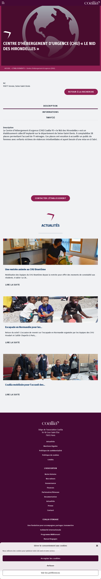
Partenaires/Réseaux (50, 492)
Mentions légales (50, 446)
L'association (50, 468)
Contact (50, 510)
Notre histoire (50, 474)
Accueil (7, 68)
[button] (97, 545)
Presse (50, 506)
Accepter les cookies (50, 558)
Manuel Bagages (50, 539)
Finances (50, 488)
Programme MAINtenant (50, 534)
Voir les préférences (50, 573)
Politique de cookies (50, 455)
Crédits (51, 460)
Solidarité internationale (50, 530)
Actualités (50, 442)
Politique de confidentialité (50, 451)
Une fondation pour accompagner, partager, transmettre (50, 525)
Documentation (50, 497)
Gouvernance (50, 483)
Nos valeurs (50, 479)
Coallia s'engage (50, 519)
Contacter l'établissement (50, 198)
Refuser (50, 565)
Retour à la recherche (81, 92)
